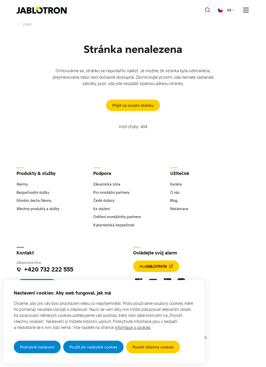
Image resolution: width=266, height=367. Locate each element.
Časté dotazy (103, 200)
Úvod (24, 24)
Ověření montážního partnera (117, 217)
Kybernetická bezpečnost (113, 225)
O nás (175, 192)
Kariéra (176, 184)
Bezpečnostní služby (33, 192)
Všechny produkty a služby (38, 209)
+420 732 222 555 (45, 269)
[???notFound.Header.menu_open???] (246, 10)
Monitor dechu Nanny (34, 200)
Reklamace (179, 209)
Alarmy (22, 184)
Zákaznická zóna (106, 184)
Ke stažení (101, 209)
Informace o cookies (132, 327)
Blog (174, 200)
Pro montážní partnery (111, 192)
